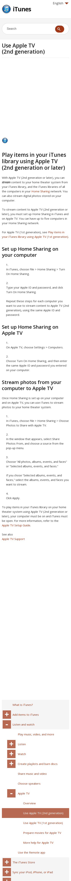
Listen (22, 744)
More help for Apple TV (38, 842)
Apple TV (24, 793)
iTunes (22, 9)
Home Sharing (40, 191)
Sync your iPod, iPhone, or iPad (32, 872)
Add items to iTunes (25, 714)
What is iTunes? (22, 705)
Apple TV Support (13, 539)
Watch (22, 754)
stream (6, 182)
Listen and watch (23, 724)
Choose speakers (29, 783)
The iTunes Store (23, 862)
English (61, 3)
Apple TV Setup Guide (16, 525)
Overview (29, 803)
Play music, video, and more (36, 734)
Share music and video (32, 774)
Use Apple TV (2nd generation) (43, 813)
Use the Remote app (31, 852)
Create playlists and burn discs (38, 764)
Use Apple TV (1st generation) (43, 823)
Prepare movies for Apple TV (42, 833)
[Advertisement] (35, 98)
